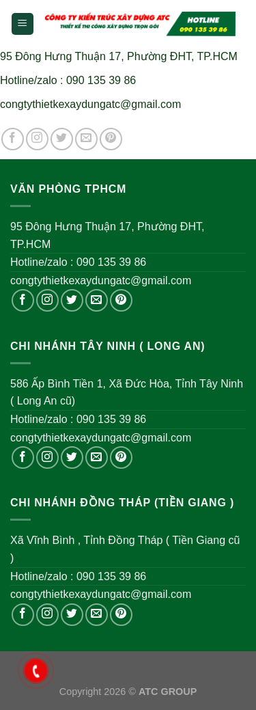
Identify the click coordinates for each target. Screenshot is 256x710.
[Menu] (23, 24)
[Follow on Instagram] (37, 139)
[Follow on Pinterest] (111, 139)
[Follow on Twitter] (62, 139)
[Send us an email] (86, 139)
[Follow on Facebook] (12, 139)
